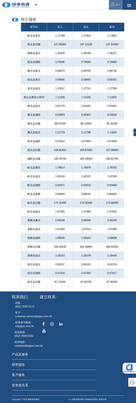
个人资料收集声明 (76, 399)
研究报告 (18, 364)
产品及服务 (20, 354)
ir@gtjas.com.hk (24, 326)
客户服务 (18, 375)
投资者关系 (20, 385)
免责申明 (102, 399)
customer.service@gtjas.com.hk (33, 316)
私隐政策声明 (91, 399)
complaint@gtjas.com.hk (28, 345)
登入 (115, 4)
